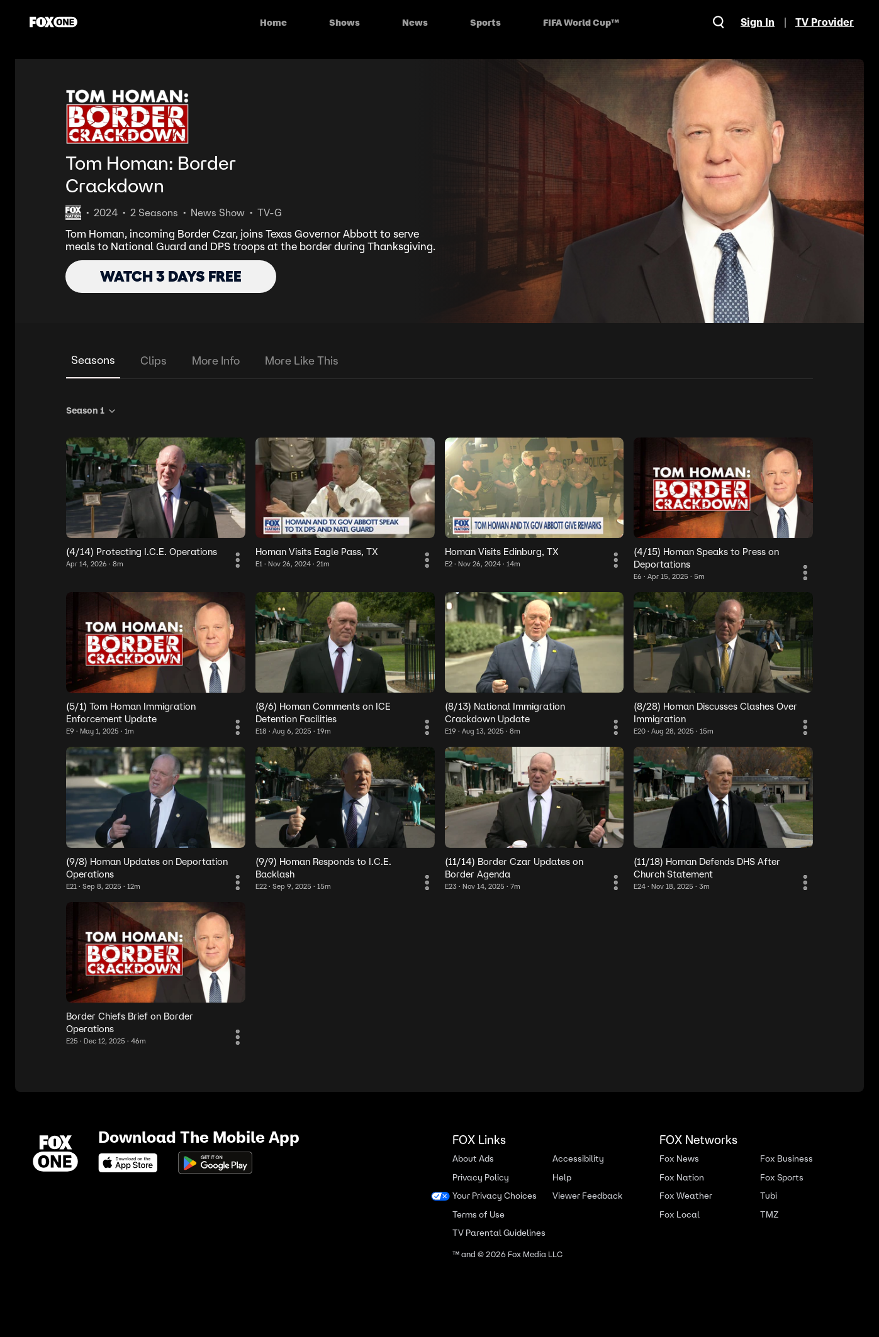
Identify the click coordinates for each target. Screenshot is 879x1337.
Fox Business (786, 1158)
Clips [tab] (153, 360)
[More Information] (237, 560)
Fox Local (679, 1214)
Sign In (758, 22)
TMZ (769, 1214)
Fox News (679, 1158)
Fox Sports (781, 1177)
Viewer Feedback (587, 1196)
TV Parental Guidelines (499, 1233)
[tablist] (439, 361)
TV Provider (824, 22)
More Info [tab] (216, 360)
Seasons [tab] (93, 360)
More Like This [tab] (302, 360)
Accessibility (578, 1158)
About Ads (473, 1158)
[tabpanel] (439, 723)
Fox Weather (685, 1196)
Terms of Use (478, 1214)
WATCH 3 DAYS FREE (171, 276)
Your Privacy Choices (494, 1196)
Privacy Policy (480, 1177)
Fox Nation (681, 1177)
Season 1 (91, 410)
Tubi (768, 1196)
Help (561, 1177)
